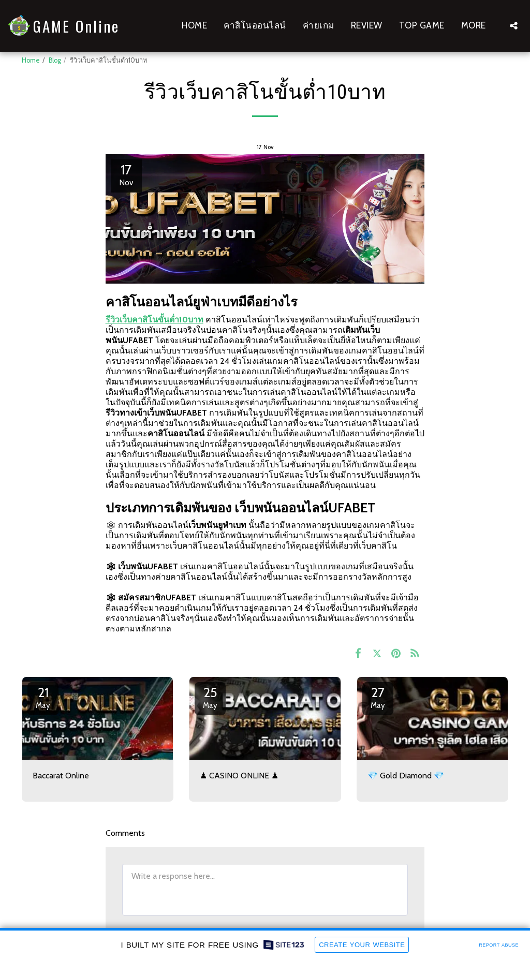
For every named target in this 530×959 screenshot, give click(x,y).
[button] (514, 25)
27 (377, 697)
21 (42, 697)
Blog (55, 60)
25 (210, 697)
